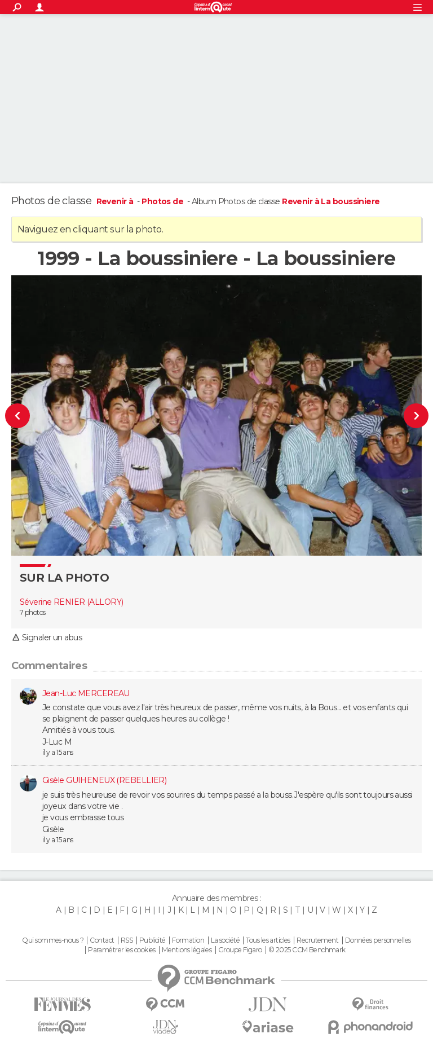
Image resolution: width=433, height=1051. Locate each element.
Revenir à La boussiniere (331, 201)
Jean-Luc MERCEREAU (86, 693)
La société (225, 940)
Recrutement (317, 940)
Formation (188, 940)
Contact (102, 940)
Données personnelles (378, 940)
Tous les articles (268, 940)
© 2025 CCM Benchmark (307, 950)
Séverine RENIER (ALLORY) (71, 602)
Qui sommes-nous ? (52, 940)
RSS (126, 940)
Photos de (163, 201)
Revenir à (115, 201)
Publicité (152, 940)
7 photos (33, 612)
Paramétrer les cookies (122, 950)
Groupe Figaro (240, 950)
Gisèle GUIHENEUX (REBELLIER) (104, 780)
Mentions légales (186, 950)
